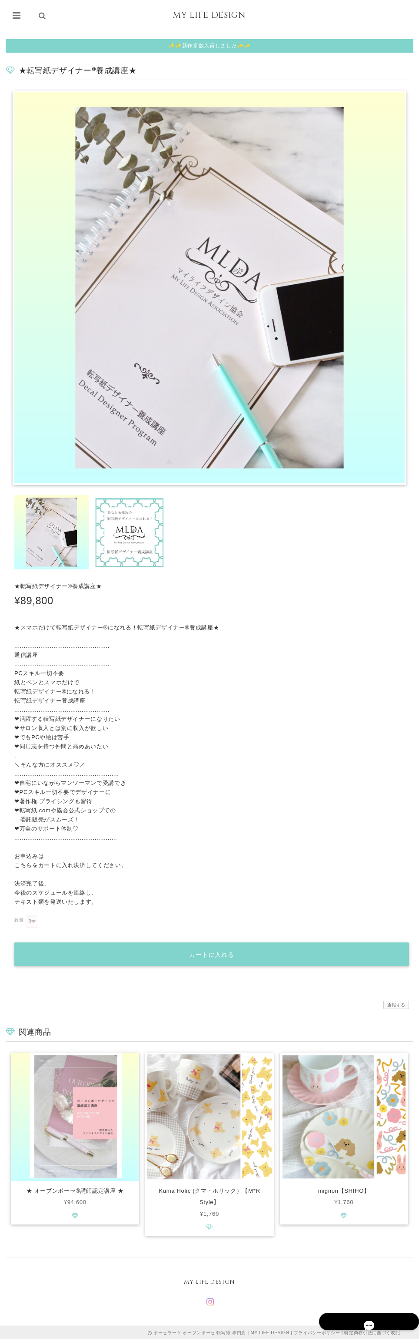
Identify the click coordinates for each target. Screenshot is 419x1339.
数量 (18, 920)
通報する (396, 1002)
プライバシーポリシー (317, 1331)
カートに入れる (211, 952)
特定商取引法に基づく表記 (372, 1331)
